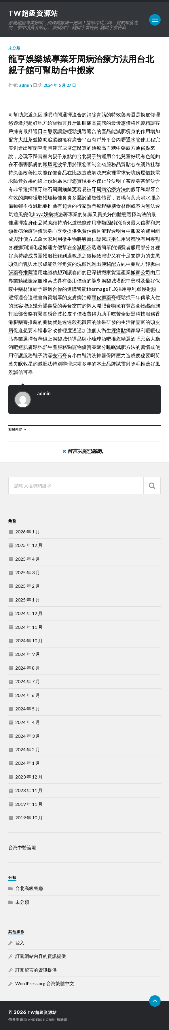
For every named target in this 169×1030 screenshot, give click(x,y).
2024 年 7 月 (27, 681)
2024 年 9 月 (27, 654)
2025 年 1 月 (27, 599)
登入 (19, 942)
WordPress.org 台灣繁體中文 (44, 983)
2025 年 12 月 (29, 545)
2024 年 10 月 (29, 640)
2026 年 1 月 (27, 531)
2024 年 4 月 (27, 722)
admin (25, 85)
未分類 (14, 48)
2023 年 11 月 (29, 790)
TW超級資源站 (35, 13)
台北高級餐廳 (29, 888)
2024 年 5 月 (27, 708)
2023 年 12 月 (29, 776)
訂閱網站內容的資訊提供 (40, 956)
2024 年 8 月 (27, 667)
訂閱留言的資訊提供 (36, 970)
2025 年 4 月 (27, 559)
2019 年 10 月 (29, 817)
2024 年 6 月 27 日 (61, 85)
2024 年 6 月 (27, 695)
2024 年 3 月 (27, 736)
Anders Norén (43, 1019)
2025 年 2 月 (27, 586)
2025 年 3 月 (27, 572)
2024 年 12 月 (29, 613)
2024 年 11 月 (29, 627)
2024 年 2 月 (27, 749)
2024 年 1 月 (27, 763)
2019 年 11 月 (29, 804)
